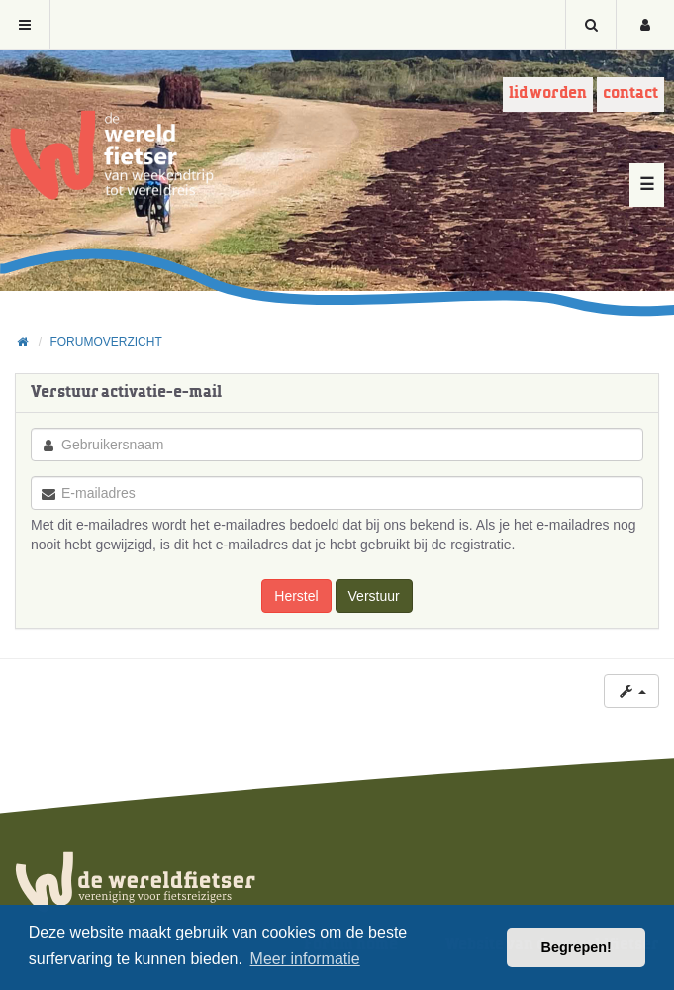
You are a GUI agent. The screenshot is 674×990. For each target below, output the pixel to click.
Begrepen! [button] (576, 947)
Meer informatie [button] (305, 958)
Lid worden (548, 93)
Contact (630, 93)
